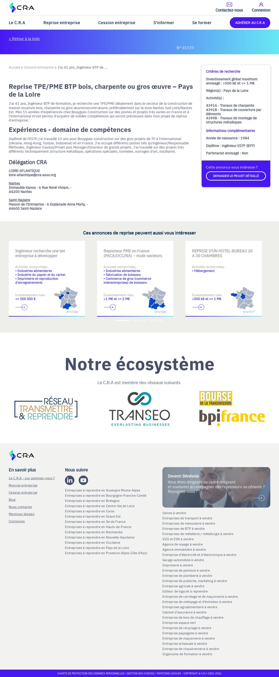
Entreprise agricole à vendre (183, 586)
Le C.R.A (17, 22)
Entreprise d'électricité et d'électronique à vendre (199, 555)
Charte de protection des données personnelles (90, 673)
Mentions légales (21, 514)
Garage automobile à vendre (183, 560)
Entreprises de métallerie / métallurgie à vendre (198, 534)
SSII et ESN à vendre (178, 539)
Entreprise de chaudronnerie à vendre (190, 649)
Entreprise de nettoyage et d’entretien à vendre (197, 602)
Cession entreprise (116, 22)
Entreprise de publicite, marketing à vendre (194, 581)
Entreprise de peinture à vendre (186, 570)
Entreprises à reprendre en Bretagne (92, 501)
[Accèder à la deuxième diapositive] (139, 320)
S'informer (163, 22)
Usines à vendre (174, 513)
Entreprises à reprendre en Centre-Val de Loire (100, 506)
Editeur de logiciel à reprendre (185, 591)
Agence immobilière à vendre (184, 549)
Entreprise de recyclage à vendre (186, 628)
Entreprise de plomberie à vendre (187, 575)
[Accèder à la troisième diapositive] (157, 320)
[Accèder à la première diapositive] (122, 320)
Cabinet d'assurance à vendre (184, 612)
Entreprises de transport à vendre (187, 518)
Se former (202, 22)
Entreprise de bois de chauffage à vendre (192, 617)
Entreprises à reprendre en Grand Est (93, 516)
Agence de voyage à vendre (183, 544)
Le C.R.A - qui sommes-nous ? (32, 478)
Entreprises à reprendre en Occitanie (93, 542)
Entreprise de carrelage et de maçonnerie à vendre (200, 596)
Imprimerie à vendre (178, 565)
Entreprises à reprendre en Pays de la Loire (97, 548)
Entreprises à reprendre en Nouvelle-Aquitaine (100, 537)
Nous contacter (20, 506)
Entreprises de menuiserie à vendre (189, 523)
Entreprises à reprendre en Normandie (94, 532)
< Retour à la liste (24, 38)
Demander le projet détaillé (236, 176)
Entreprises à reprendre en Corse (90, 511)
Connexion (17, 521)
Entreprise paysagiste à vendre (185, 633)
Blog (12, 499)
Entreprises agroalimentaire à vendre (189, 607)
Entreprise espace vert (179, 623)
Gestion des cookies (141, 673)
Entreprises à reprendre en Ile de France (95, 521)
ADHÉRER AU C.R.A (250, 22)
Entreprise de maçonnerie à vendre (188, 638)
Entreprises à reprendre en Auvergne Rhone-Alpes (103, 490)
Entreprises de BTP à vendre (184, 528)
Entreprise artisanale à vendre (184, 643)
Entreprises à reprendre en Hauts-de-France (98, 527)
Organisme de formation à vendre (187, 654)
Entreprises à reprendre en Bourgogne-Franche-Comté (106, 495)
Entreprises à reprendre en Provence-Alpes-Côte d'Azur (106, 553)
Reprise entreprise (61, 22)
